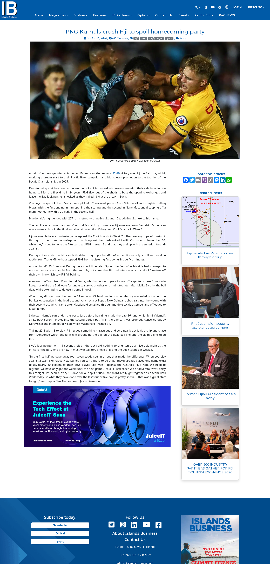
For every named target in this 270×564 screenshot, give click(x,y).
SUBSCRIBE (254, 7)
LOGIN (237, 7)
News (39, 15)
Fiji (136, 38)
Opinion (143, 15)
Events (183, 15)
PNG (143, 38)
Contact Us (164, 15)
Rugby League (155, 38)
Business (80, 15)
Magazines (57, 15)
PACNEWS (227, 15)
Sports (169, 38)
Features (100, 15)
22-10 (116, 173)
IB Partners (121, 15)
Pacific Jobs (203, 15)
